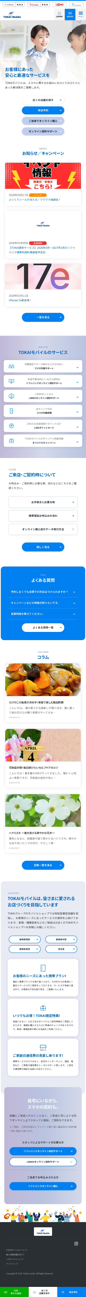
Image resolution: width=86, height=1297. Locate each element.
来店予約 (43, 110)
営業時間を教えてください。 (44, 617)
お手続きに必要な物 (43, 505)
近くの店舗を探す (43, 100)
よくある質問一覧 (43, 630)
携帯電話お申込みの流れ (43, 519)
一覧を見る (43, 317)
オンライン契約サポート (43, 131)
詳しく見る (43, 550)
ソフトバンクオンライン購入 (43, 1189)
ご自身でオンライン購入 (43, 121)
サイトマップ (12, 1266)
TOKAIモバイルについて (16, 1252)
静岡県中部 (61, 942)
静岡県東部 (24, 951)
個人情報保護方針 (14, 1257)
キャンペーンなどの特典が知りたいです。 (44, 606)
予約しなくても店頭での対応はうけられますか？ (44, 595)
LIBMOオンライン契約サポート (43, 1164)
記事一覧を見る (43, 868)
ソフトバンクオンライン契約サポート (43, 1154)
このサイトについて (15, 1262)
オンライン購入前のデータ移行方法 (43, 532)
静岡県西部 (24, 942)
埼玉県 (61, 951)
